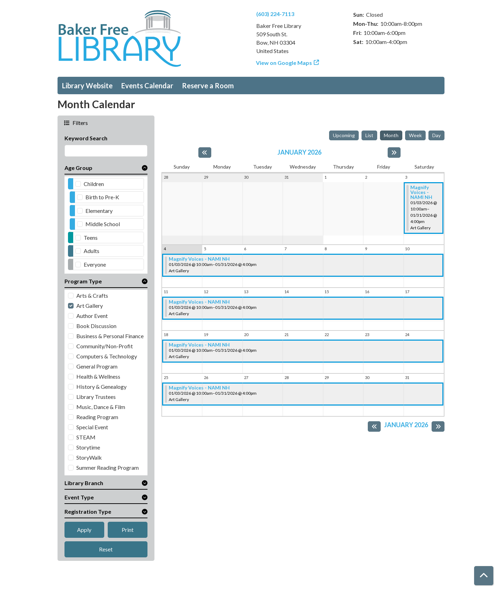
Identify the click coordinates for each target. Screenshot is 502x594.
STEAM (86, 437)
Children (94, 183)
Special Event (92, 427)
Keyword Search (85, 138)
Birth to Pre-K (102, 197)
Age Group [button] (78, 167)
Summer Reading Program (107, 467)
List (369, 135)
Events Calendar (147, 85)
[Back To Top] (483, 575)
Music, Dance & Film (100, 406)
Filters (79, 122)
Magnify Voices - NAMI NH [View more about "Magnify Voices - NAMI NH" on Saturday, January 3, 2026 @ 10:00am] (421, 192)
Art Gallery (89, 305)
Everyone (95, 264)
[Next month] (394, 152)
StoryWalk (89, 457)
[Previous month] (204, 152)
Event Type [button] (79, 497)
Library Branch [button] (83, 483)
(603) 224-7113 (275, 13)
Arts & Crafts (92, 295)
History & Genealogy (101, 386)
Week (415, 135)
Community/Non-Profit (104, 346)
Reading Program (97, 417)
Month (391, 135)
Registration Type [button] (87, 511)
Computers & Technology (106, 356)
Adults (91, 250)
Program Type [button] (83, 281)
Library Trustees (96, 396)
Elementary (99, 210)
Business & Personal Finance (110, 336)
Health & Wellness (98, 376)
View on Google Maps (284, 62)
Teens (91, 237)
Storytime (88, 447)
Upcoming (344, 135)
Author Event (92, 315)
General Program (96, 366)
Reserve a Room (208, 85)
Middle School (102, 224)
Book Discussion (96, 325)
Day (436, 135)
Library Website (87, 85)
